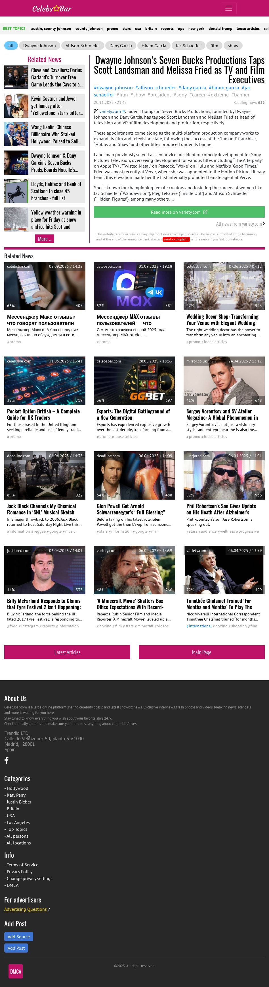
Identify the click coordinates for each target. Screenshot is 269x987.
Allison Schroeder (83, 45)
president (160, 94)
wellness (227, 531)
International (200, 626)
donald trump (220, 28)
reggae (40, 531)
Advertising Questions (25, 909)
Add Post (16, 948)
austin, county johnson (51, 28)
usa (138, 28)
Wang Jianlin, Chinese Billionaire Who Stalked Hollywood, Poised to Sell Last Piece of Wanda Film (54, 137)
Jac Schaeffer (188, 45)
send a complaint (176, 239)
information (20, 531)
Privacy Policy (19, 871)
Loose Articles (215, 341)
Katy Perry (16, 795)
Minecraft (145, 626)
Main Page (201, 652)
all (11, 45)
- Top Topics (15, 829)
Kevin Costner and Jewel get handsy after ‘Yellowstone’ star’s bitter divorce (55, 109)
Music (70, 531)
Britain (13, 808)
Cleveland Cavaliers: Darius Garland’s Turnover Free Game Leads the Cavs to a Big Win (56, 80)
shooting (239, 626)
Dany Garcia (121, 45)
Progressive (249, 531)
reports (167, 28)
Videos (163, 626)
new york (196, 28)
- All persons (16, 836)
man (155, 531)
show (233, 45)
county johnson (89, 28)
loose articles (248, 28)
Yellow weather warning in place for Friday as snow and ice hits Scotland (56, 219)
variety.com (107, 111)
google (55, 531)
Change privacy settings (29, 878)
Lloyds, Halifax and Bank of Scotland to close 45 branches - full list (56, 191)
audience (209, 531)
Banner (241, 94)
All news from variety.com (239, 224)
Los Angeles (18, 822)
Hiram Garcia (154, 45)
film (214, 45)
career (198, 94)
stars (127, 28)
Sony (181, 94)
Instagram (30, 626)
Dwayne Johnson (39, 45)
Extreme (220, 94)
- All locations (17, 843)
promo (112, 28)
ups (181, 28)
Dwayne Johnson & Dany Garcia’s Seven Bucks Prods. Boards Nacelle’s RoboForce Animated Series (57, 166)
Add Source (19, 936)
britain (151, 28)
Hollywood (17, 788)
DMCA (12, 885)
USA (11, 815)
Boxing (105, 626)
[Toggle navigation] (229, 8)
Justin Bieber (19, 802)
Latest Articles (67, 652)
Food (14, 626)
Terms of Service (22, 865)
